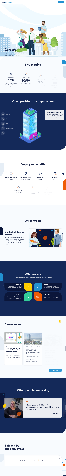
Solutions (30, 2)
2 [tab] (33, 423)
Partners (25, 2)
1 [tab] (31, 423)
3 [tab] (34, 423)
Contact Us (61, 2)
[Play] (45, 238)
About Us (45, 2)
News (40, 2)
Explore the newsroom (55, 371)
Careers (36, 2)
